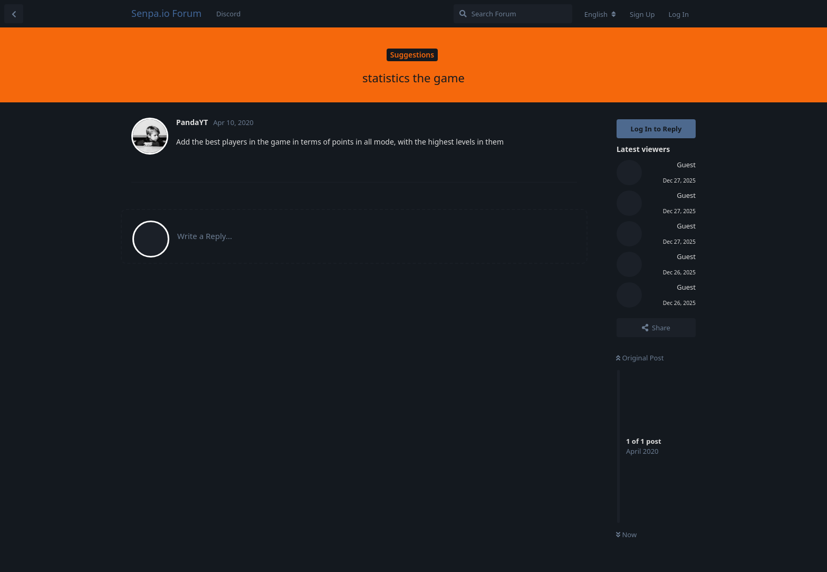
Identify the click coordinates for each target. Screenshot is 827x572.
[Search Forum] (513, 13)
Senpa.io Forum (166, 13)
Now (626, 534)
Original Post (639, 358)
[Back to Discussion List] (13, 13)
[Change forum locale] (600, 14)
